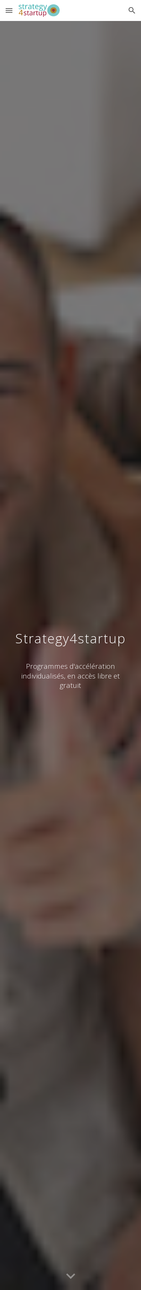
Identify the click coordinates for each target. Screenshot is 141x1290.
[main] (70, 636)
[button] (9, 10)
